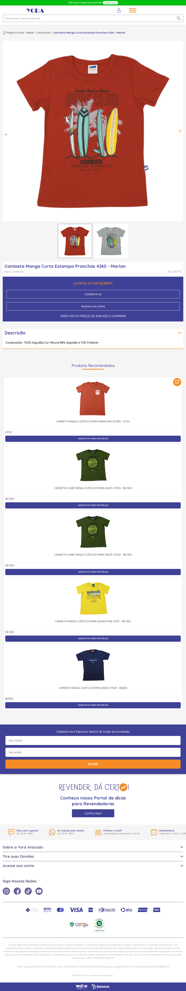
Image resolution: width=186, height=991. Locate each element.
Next (179, 131)
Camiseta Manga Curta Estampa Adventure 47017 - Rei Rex (93, 621)
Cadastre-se (93, 294)
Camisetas (43, 32)
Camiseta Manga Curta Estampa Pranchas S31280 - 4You (93, 421)
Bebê (30, 32)
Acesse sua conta (93, 306)
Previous (6, 134)
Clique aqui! (110, 2)
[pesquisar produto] (179, 18)
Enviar (93, 764)
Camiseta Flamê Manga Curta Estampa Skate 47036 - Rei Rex (93, 488)
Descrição (15, 332)
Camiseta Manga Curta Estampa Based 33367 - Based (93, 688)
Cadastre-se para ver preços (93, 438)
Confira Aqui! (93, 813)
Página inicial (15, 32)
